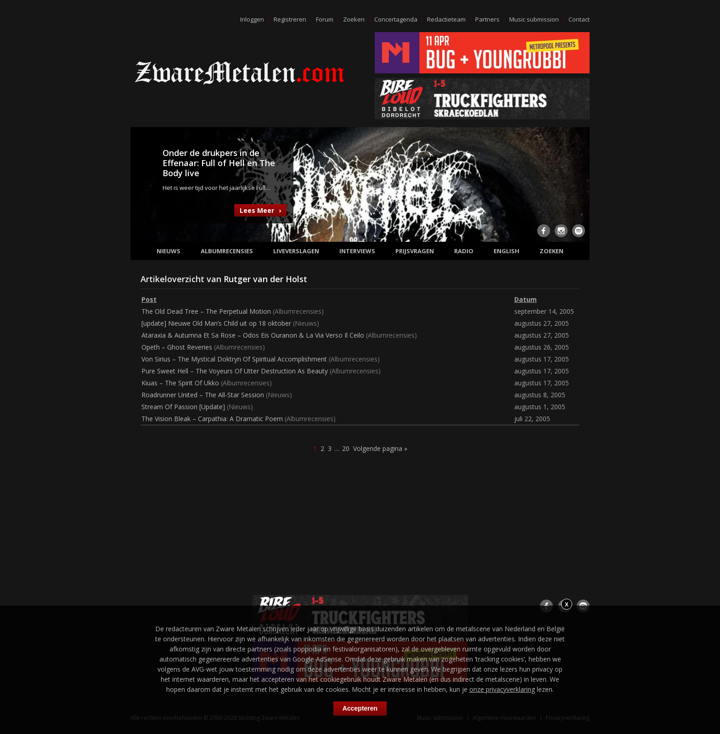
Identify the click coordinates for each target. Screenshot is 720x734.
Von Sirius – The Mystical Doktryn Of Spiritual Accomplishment (234, 359)
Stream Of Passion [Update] (183, 406)
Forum (324, 19)
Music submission (534, 19)
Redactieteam (446, 19)
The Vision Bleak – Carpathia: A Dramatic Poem (212, 418)
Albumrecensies (227, 251)
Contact (579, 19)
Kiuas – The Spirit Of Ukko (180, 382)
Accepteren (360, 708)
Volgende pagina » (380, 448)
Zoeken (354, 19)
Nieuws (168, 251)
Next (577, 183)
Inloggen (252, 19)
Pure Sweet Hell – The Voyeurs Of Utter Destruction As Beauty (234, 371)
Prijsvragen (414, 251)
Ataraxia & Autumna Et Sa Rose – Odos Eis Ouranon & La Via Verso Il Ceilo (252, 335)
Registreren (290, 19)
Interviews (357, 251)
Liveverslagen (296, 251)
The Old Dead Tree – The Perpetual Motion (206, 311)
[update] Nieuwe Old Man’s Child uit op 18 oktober (216, 323)
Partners (487, 19)
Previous (143, 183)
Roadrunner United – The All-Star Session (202, 394)
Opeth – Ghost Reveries (176, 347)
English (506, 251)
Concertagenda (395, 19)
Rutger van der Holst (265, 278)
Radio (463, 251)
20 (345, 448)
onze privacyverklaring (502, 689)
